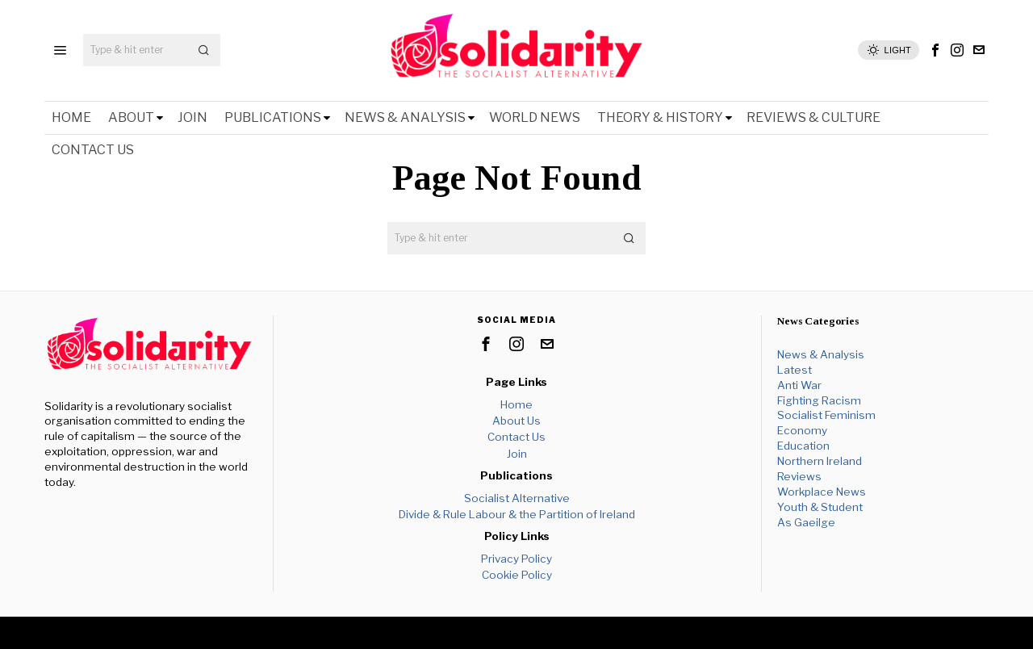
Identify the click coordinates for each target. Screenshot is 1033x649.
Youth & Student (820, 506)
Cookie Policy (517, 574)
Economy (802, 430)
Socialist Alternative (517, 498)
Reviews (799, 476)
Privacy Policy (516, 558)
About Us (516, 420)
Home (516, 404)
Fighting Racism (819, 400)
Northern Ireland (819, 460)
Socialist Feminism (826, 414)
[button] (204, 50)
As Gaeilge (806, 522)
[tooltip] (935, 50)
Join (517, 453)
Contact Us (516, 436)
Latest (794, 369)
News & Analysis (820, 354)
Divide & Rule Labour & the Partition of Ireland (517, 514)
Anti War (799, 385)
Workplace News (821, 491)
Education (803, 445)
